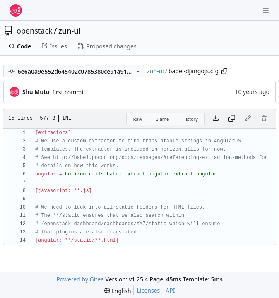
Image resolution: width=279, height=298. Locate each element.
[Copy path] (224, 71)
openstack (35, 30)
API (170, 290)
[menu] (117, 291)
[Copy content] (231, 119)
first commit (68, 92)
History (190, 119)
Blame (162, 119)
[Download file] (215, 119)
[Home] (15, 10)
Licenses (148, 290)
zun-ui (69, 30)
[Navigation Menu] (266, 10)
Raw (137, 119)
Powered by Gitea (80, 279)
